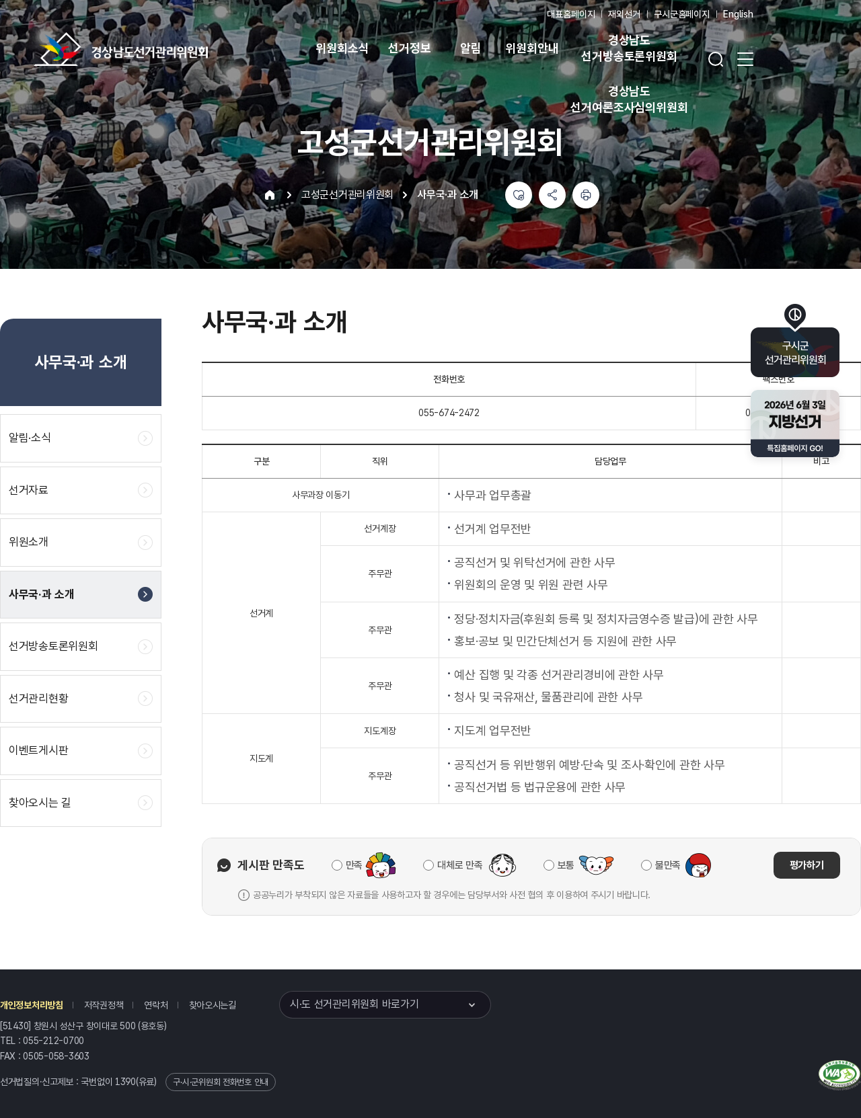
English (738, 14)
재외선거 (624, 14)
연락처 (155, 1005)
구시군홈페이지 (682, 14)
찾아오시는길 (212, 1005)
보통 (566, 865)
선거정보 (409, 48)
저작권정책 (104, 1005)
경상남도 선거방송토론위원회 (629, 48)
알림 (471, 48)
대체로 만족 (459, 865)
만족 (354, 865)
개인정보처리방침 (31, 1005)
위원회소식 (342, 48)
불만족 (668, 865)
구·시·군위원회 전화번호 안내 (220, 1082)
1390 (125, 1081)
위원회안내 (531, 48)
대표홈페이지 (571, 14)
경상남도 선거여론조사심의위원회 (628, 99)
